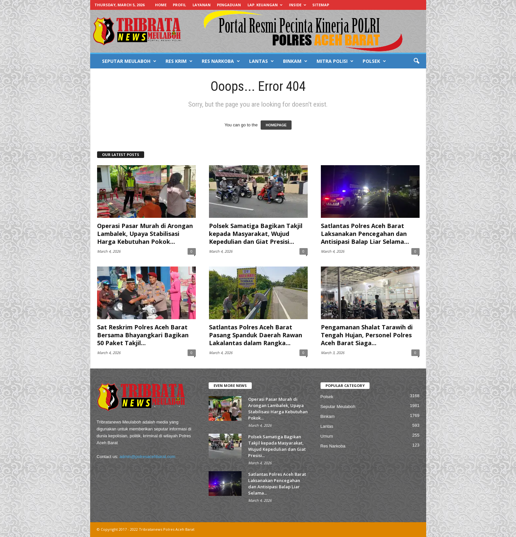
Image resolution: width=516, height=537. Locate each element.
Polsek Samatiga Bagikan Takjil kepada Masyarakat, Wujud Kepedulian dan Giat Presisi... (255, 233)
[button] (416, 61)
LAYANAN (202, 4)
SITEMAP (320, 4)
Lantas (327, 426)
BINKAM (295, 61)
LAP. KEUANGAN (264, 4)
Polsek (327, 396)
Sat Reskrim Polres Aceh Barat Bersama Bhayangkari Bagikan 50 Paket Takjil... (143, 335)
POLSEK (374, 61)
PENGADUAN (229, 4)
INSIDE (297, 4)
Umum (327, 436)
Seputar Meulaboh (338, 406)
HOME (161, 4)
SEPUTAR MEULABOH (129, 61)
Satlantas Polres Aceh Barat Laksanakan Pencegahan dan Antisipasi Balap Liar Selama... (365, 233)
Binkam (328, 416)
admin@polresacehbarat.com (147, 456)
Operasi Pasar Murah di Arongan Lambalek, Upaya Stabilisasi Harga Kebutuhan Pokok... (145, 233)
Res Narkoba (333, 446)
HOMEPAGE (276, 125)
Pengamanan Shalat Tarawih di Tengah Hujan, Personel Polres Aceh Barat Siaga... (367, 335)
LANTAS (261, 61)
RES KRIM (179, 61)
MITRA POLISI (335, 61)
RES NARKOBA (221, 61)
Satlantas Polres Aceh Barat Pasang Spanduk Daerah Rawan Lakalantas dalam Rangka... (255, 335)
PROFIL (179, 4)
